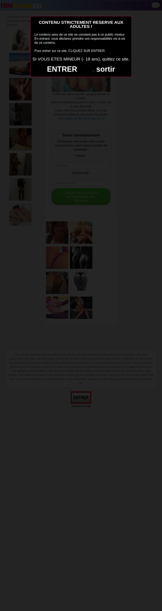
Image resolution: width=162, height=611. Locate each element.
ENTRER (62, 69)
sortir (105, 69)
